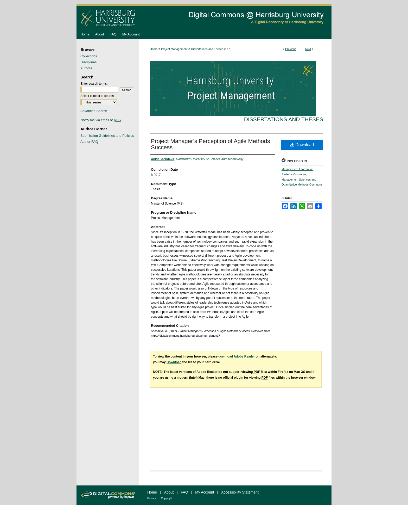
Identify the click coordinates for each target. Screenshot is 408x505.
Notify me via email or (100, 120)
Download (302, 145)
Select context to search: (97, 96)
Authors (86, 68)
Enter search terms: (94, 83)
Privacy (151, 498)
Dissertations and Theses (207, 49)
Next (308, 49)
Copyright (166, 498)
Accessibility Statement (240, 492)
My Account (204, 492)
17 (228, 49)
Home (153, 49)
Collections (88, 56)
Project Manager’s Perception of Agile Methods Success (210, 144)
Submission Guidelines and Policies (107, 136)
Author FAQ (89, 142)
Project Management (174, 49)
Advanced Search (93, 111)
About (169, 492)
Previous (290, 49)
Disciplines (88, 62)
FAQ (184, 492)
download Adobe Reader (236, 356)
